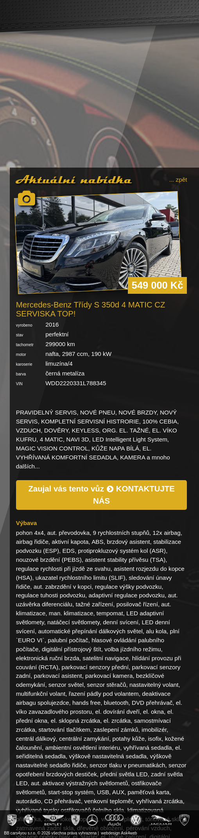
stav (19, 335)
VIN (19, 384)
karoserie (24, 364)
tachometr (25, 345)
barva (21, 374)
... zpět (178, 179)
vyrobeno (24, 325)
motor (21, 354)
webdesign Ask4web (119, 833)
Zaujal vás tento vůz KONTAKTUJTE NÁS (101, 494)
